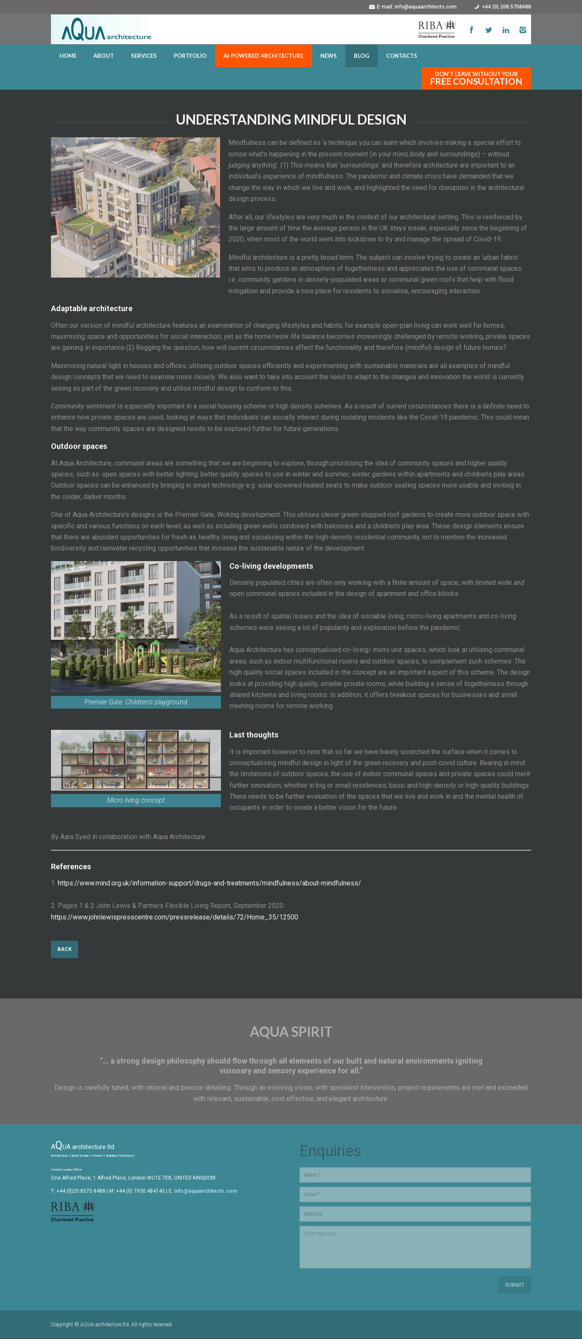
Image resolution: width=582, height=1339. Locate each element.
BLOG (361, 56)
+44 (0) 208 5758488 (506, 7)
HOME (67, 56)
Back (64, 950)
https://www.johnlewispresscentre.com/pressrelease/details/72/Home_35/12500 (174, 917)
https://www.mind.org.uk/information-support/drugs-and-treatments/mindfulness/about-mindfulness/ (209, 884)
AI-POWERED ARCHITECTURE (263, 56)
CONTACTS (401, 56)
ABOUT (103, 56)
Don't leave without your (476, 79)
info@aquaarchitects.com (426, 7)
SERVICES (144, 56)
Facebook (471, 30)
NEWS (328, 56)
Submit (515, 1285)
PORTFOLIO (190, 56)
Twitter (488, 30)
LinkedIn (505, 30)
